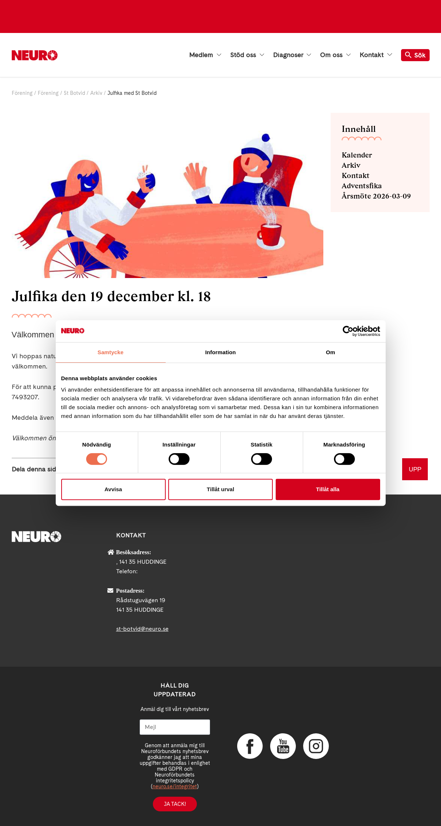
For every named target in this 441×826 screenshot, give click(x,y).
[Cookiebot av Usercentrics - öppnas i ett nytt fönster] (348, 331)
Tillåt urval (220, 489)
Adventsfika (362, 185)
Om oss (335, 55)
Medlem (205, 55)
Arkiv (96, 93)
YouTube (283, 746)
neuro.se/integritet (174, 786)
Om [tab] (330, 352)
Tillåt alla (327, 489)
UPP (415, 469)
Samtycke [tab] (111, 352)
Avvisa (113, 489)
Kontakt (376, 55)
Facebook (250, 746)
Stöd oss (247, 55)
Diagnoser (292, 55)
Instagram (316, 746)
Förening (22, 93)
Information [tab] (220, 352)
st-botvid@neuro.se (142, 628)
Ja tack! (175, 804)
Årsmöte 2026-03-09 (376, 196)
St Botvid (74, 93)
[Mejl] (175, 727)
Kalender (357, 155)
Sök (415, 55)
